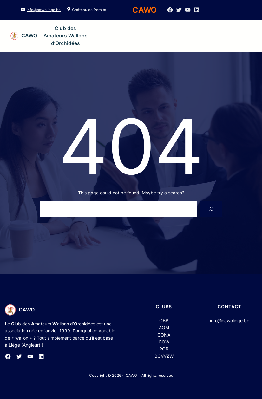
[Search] (211, 209)
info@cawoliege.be (44, 9)
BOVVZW (164, 356)
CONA (163, 334)
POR (163, 348)
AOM (164, 327)
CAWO (29, 35)
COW (164, 341)
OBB (163, 320)
